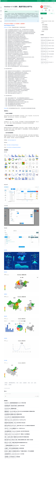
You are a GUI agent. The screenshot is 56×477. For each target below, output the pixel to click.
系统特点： (43, 22)
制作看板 (5, 250)
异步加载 (5, 360)
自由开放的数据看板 (45, 29)
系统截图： (43, 31)
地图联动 (5, 294)
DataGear (5, 27)
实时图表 (5, 338)
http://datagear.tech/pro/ (9, 25)
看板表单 (5, 316)
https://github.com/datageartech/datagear (14, 147)
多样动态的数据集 (44, 26)
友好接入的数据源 (44, 24)
